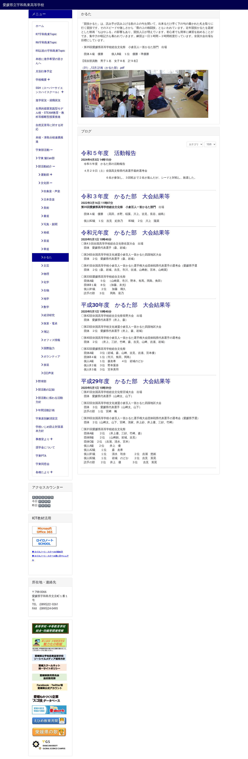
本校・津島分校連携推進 (49, 139)
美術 (42, 207)
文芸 (42, 265)
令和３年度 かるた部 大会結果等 (125, 196)
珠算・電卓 (46, 323)
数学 (42, 307)
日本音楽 (45, 199)
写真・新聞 (46, 224)
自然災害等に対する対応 (49, 127)
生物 (42, 290)
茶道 (42, 240)
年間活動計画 (45, 410)
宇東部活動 (44, 150)
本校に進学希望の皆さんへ (49, 61)
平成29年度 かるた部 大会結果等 (125, 381)
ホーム (40, 26)
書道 (42, 216)
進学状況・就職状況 (48, 100)
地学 (42, 298)
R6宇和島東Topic (46, 42)
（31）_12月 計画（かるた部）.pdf (102, 67)
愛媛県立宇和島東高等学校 (23, 5)
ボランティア (48, 356)
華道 (42, 249)
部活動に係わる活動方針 (49, 400)
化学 (42, 282)
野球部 (41, 381)
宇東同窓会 (42, 464)
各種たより (44, 472)
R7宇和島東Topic (46, 34)
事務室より (44, 439)
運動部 (44, 174)
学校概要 (43, 79)
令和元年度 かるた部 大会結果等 (125, 232)
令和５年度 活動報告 (108, 153)
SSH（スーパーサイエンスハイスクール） (50, 90)
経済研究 (45, 315)
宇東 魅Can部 (45, 158)
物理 (42, 273)
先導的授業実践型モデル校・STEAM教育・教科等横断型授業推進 (50, 112)
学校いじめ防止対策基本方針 (49, 429)
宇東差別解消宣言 (47, 418)
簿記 (42, 331)
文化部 (44, 183)
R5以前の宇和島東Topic (50, 50)
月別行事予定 (44, 71)
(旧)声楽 (45, 373)
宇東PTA (41, 455)
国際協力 (45, 348)
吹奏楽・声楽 (48, 191)
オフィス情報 (48, 340)
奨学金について (45, 447)
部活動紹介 (45, 166)
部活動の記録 (45, 389)
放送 (42, 364)
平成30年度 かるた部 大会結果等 (125, 305)
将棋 (42, 232)
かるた (44, 257)
